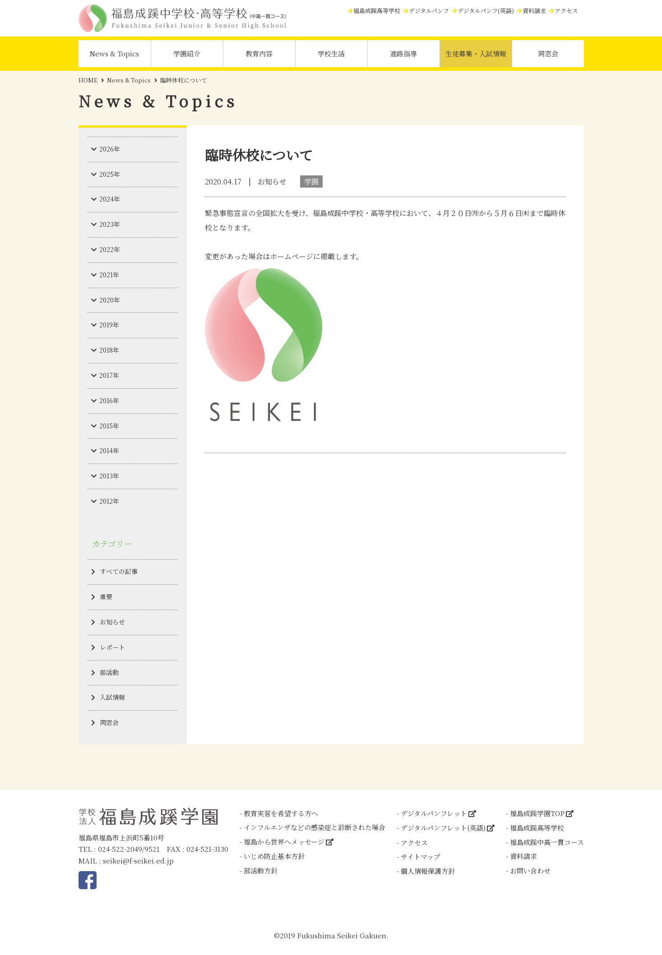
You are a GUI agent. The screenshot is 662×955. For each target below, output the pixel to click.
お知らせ (112, 621)
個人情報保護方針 (428, 871)
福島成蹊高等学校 (376, 10)
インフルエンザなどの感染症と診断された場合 (314, 827)
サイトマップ (420, 856)
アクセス (566, 10)
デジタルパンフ (429, 10)
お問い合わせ (530, 870)
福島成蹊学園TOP (537, 813)
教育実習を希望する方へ (281, 813)
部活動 (109, 672)
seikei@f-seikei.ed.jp (138, 860)
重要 (106, 596)
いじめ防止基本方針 (274, 856)
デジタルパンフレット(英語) (443, 827)
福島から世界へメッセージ (284, 841)
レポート (112, 647)
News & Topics (114, 53)
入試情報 (112, 697)
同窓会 (548, 53)
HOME (88, 80)
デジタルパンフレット (434, 813)
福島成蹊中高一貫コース (547, 842)
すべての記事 (119, 571)
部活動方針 (261, 870)
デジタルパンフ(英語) (486, 10)
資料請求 (534, 10)
